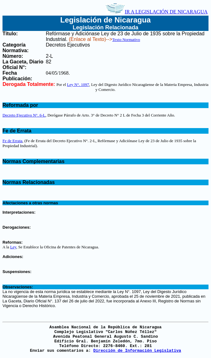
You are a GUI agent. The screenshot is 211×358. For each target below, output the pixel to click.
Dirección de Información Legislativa (137, 350)
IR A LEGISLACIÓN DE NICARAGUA (157, 11)
